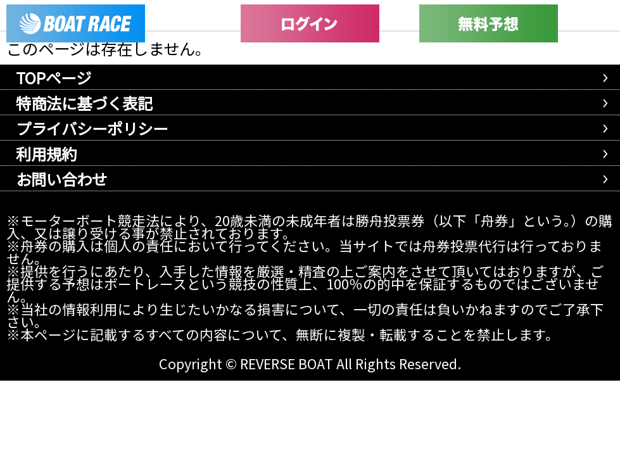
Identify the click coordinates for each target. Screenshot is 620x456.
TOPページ (53, 77)
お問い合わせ (61, 179)
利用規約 (46, 153)
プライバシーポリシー (92, 128)
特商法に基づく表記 (84, 103)
